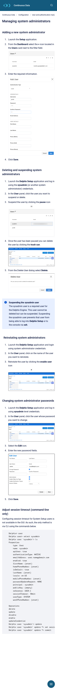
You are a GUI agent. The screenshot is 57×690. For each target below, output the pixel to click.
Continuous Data (22, 5)
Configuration (23, 15)
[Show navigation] (51, 684)
